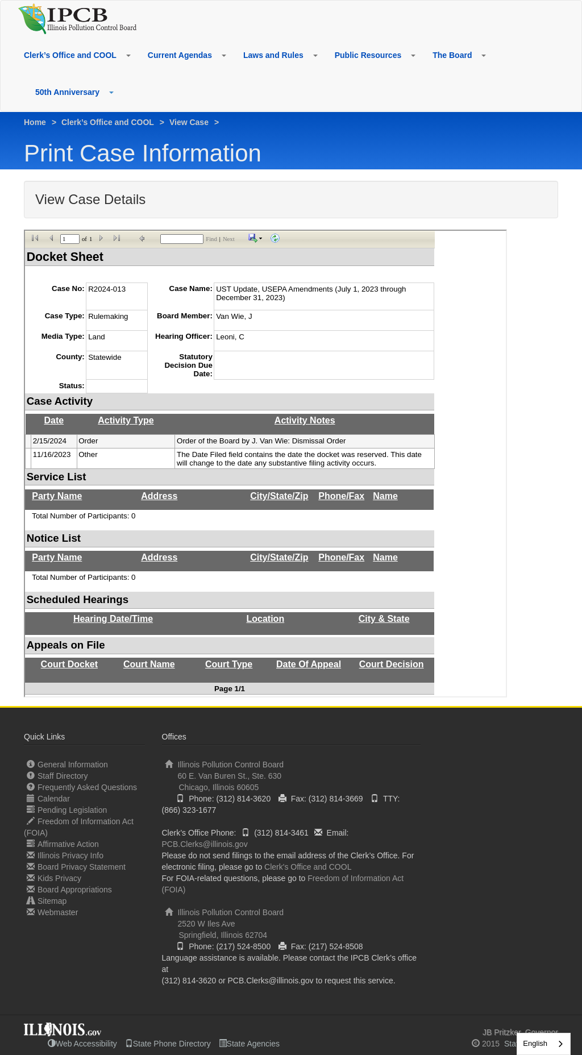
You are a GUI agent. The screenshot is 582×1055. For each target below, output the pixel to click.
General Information (67, 764)
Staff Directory (57, 775)
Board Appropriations (69, 889)
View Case (189, 122)
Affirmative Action (63, 844)
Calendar (48, 798)
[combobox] (544, 1044)
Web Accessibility (82, 1043)
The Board (452, 55)
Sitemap (46, 901)
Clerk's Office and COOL (307, 866)
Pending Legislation (67, 810)
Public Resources (368, 55)
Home (35, 122)
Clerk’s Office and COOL (70, 55)
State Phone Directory (168, 1043)
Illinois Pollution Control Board (291, 776)
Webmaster (52, 912)
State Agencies (249, 1043)
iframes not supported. (265, 463)
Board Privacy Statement (76, 866)
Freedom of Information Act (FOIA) (79, 826)
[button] (128, 55)
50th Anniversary (67, 92)
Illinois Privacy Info (65, 855)
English (535, 1043)
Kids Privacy (54, 878)
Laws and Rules (273, 55)
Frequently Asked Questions (82, 787)
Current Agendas (180, 55)
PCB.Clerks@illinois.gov (205, 844)
